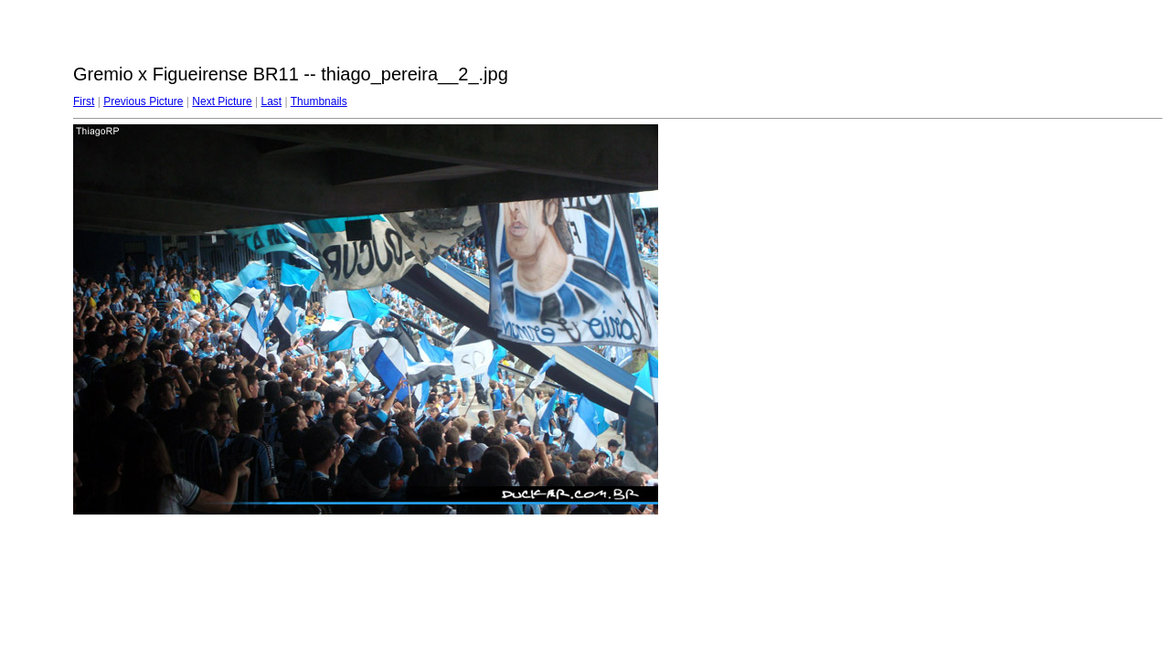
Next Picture (221, 101)
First (83, 101)
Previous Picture (143, 101)
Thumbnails (319, 101)
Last (271, 101)
